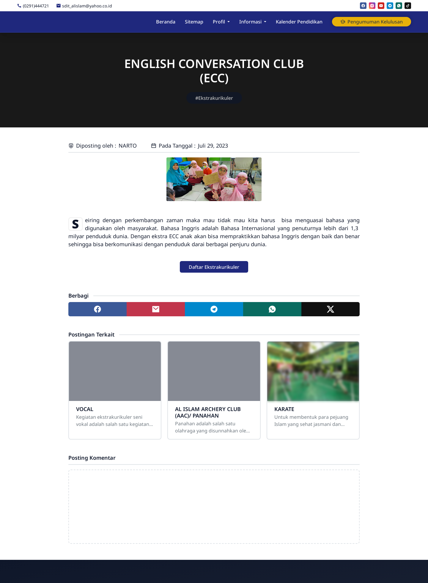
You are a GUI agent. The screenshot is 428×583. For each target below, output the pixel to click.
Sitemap (194, 21)
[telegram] (390, 5)
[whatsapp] (399, 5)
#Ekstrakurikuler (214, 98)
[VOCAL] (115, 371)
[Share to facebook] (97, 309)
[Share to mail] (156, 309)
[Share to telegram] (214, 309)
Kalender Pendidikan (299, 21)
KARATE (284, 409)
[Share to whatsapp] (272, 309)
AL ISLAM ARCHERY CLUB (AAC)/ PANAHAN (208, 412)
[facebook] (363, 5)
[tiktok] (408, 5)
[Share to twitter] (330, 309)
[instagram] (372, 5)
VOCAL (84, 409)
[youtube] (381, 5)
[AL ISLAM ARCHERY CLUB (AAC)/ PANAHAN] (214, 371)
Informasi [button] (250, 21)
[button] (214, 267)
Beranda (165, 21)
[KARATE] (313, 371)
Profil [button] (219, 21)
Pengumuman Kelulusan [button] (371, 21)
